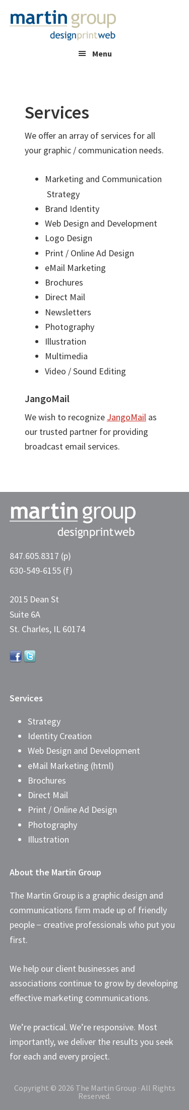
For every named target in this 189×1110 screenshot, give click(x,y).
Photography (52, 824)
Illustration (48, 839)
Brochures (47, 780)
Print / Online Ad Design (72, 809)
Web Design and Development (84, 750)
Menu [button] (102, 53)
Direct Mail (48, 795)
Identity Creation (60, 736)
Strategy (44, 721)
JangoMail (126, 417)
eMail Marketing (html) (71, 765)
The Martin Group (85, 25)
